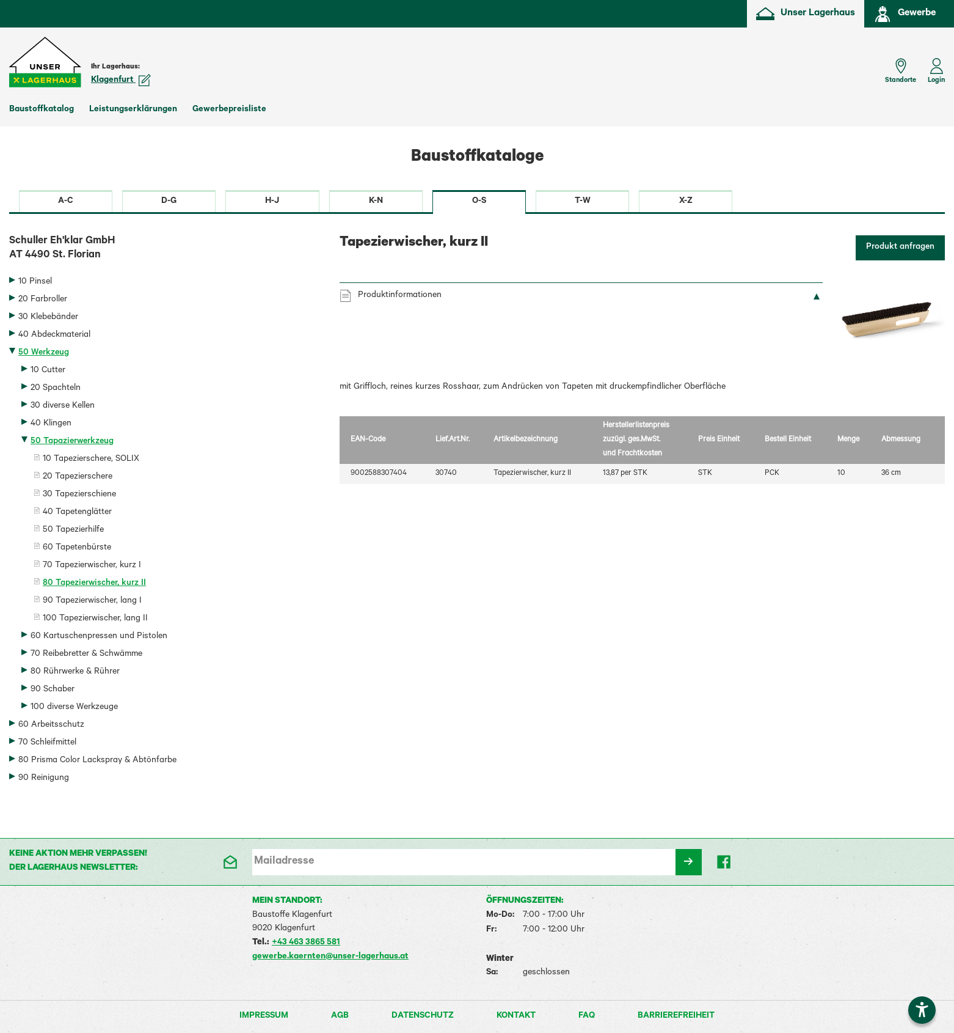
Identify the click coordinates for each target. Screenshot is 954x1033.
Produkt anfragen (900, 247)
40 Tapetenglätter (77, 513)
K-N (376, 202)
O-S (479, 202)
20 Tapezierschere (77, 477)
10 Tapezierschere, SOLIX (91, 460)
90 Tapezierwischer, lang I (92, 601)
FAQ (586, 1016)
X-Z (686, 202)
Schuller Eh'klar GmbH (165, 249)
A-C (65, 202)
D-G (169, 202)
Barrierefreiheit (676, 1016)
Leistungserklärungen (133, 110)
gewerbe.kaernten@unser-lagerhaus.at (330, 957)
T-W (583, 202)
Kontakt (516, 1016)
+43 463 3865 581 (306, 943)
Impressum (263, 1016)
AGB (340, 1016)
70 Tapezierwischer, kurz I (92, 566)
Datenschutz (422, 1016)
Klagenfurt (121, 81)
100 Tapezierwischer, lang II (95, 619)
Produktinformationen (400, 296)
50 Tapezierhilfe (73, 530)
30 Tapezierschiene (79, 495)
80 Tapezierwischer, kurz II (94, 584)
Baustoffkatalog (41, 110)
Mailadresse (284, 862)
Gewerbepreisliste (229, 110)
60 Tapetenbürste (77, 548)
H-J (272, 202)
